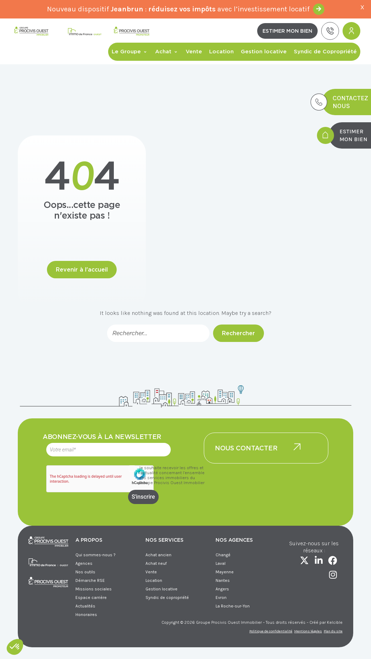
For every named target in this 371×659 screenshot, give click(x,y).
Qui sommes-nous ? (95, 554)
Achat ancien (158, 554)
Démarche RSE (90, 580)
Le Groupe (130, 51)
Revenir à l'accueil (82, 269)
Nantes (223, 580)
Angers (222, 588)
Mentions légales (308, 631)
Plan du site (333, 631)
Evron (221, 597)
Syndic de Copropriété (325, 51)
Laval (221, 563)
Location (221, 51)
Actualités (85, 606)
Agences (83, 563)
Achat (167, 51)
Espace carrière (91, 597)
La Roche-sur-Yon (233, 606)
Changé (223, 554)
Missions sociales (93, 588)
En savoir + (318, 9)
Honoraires (86, 614)
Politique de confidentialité (270, 631)
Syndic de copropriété (167, 597)
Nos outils (85, 571)
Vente (194, 51)
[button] (14, 646)
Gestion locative (264, 51)
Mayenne (225, 571)
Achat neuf (156, 563)
